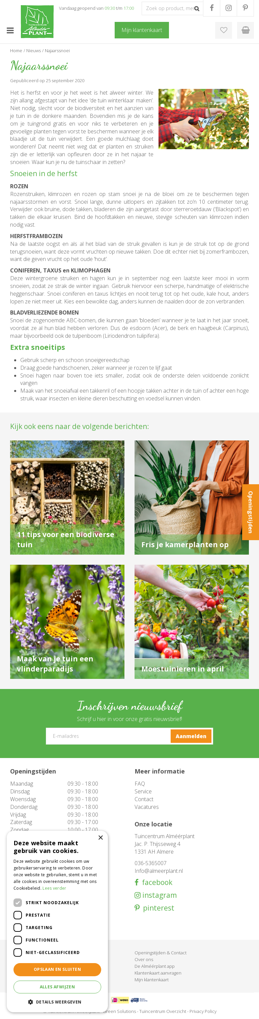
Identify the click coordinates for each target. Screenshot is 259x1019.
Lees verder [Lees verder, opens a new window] (54, 888)
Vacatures (147, 807)
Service (143, 791)
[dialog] (57, 921)
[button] (57, 1002)
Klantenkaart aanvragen (158, 973)
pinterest (157, 908)
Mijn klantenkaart (152, 979)
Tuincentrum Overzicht (162, 1011)
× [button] (100, 838)
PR (245, 8)
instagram (159, 895)
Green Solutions (119, 1011)
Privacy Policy (203, 1011)
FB (211, 8)
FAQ (140, 783)
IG (228, 8)
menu (10, 30)
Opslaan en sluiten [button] (57, 969)
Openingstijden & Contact (160, 952)
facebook (155, 882)
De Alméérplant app (155, 966)
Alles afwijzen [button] (57, 987)
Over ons (144, 959)
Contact (144, 799)
